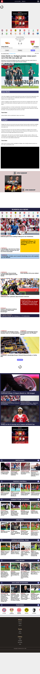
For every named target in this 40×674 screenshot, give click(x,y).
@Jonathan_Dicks (12, 50)
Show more (20, 373)
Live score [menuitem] (18, 1)
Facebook (20, 654)
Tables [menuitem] (23, 1)
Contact (20, 637)
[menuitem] (2, 1)
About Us (20, 635)
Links (20, 657)
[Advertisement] (20, 18)
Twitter (20, 652)
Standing (20, 47)
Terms (20, 644)
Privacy (20, 646)
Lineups (7, 47)
